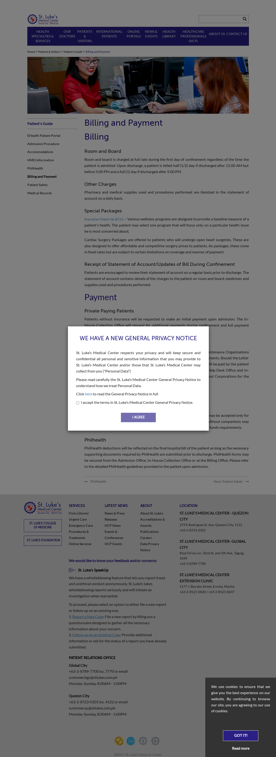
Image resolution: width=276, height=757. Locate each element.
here (88, 394)
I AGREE (138, 417)
